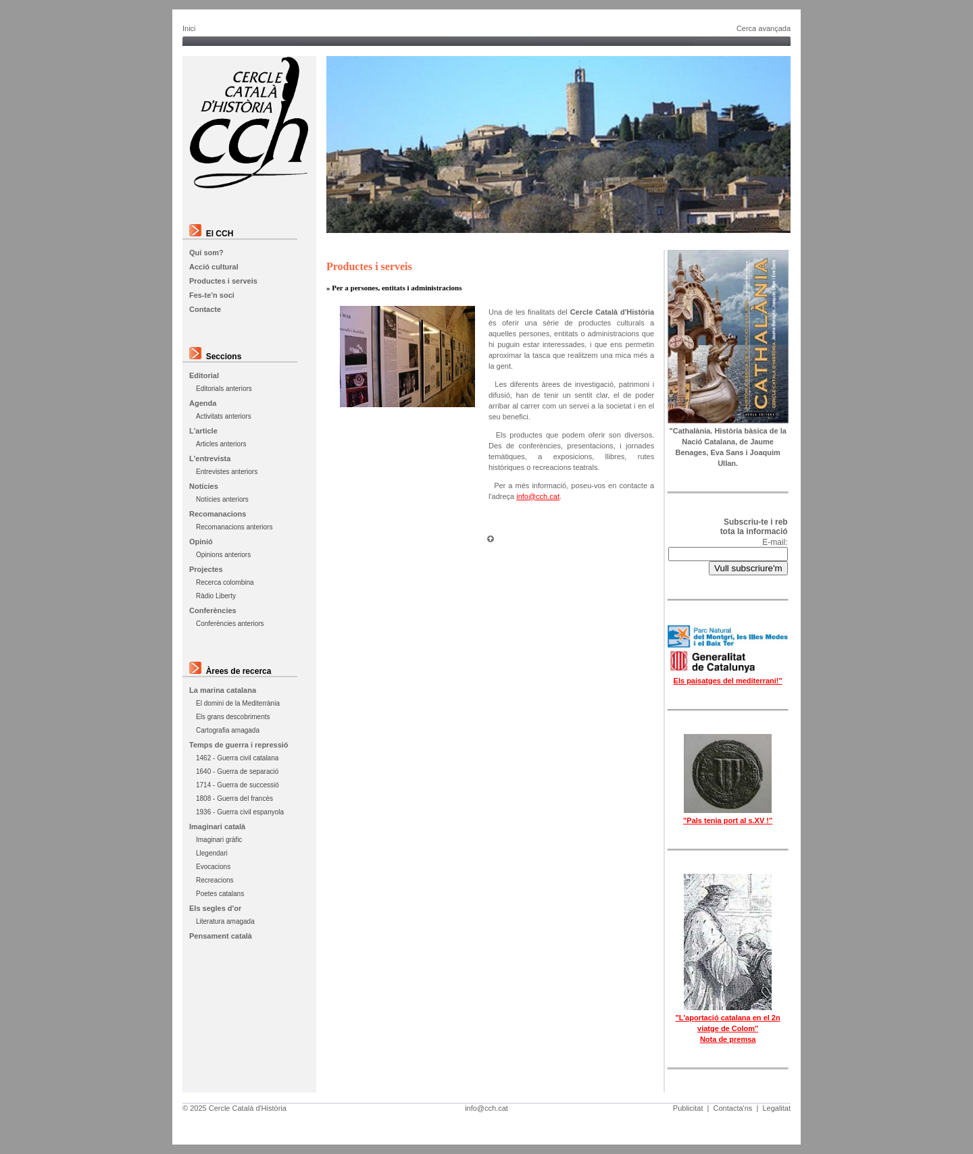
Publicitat (688, 1108)
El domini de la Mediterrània (238, 703)
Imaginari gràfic (219, 839)
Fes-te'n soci (211, 295)
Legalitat (776, 1108)
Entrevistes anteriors (226, 471)
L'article (203, 431)
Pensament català (220, 936)
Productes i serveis (223, 281)
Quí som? (206, 252)
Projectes (206, 569)
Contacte (205, 309)
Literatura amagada (225, 921)
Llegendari (212, 853)
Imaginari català (217, 826)
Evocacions (213, 866)
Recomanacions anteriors (234, 527)
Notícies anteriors (222, 499)
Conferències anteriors (230, 623)
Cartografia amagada (227, 730)
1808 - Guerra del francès (234, 798)
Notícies (203, 486)
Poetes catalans (220, 893)
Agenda (202, 403)
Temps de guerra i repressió (239, 745)
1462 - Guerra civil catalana (237, 758)
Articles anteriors (221, 444)
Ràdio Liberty (216, 596)
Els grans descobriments (233, 716)
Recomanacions (217, 514)
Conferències (212, 610)
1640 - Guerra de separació (237, 771)
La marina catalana (222, 690)
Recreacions (215, 880)
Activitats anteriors (223, 416)
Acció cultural (214, 267)
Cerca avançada (764, 28)
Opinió (201, 541)
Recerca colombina (225, 582)
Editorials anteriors (224, 388)
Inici (189, 28)
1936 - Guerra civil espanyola (240, 812)
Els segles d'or (215, 908)
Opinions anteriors (223, 554)
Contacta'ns (733, 1108)
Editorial (204, 375)
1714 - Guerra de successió (237, 785)
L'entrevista (209, 458)
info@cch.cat (537, 496)
